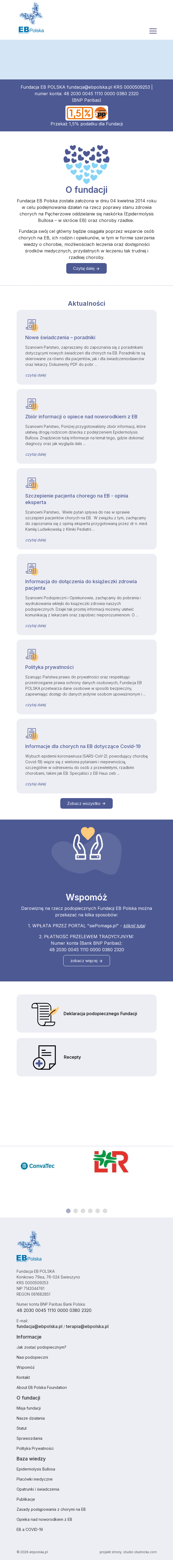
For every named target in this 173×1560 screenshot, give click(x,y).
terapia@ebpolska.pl (87, 1326)
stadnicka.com (145, 1552)
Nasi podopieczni (32, 1357)
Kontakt (23, 1377)
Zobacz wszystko (86, 803)
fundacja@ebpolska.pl (89, 87)
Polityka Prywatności (35, 1448)
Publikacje (26, 1499)
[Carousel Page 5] (97, 1211)
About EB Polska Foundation (42, 1387)
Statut (22, 1428)
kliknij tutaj (134, 925)
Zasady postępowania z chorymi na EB (51, 1509)
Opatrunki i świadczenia (38, 1489)
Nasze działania (31, 1418)
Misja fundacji (29, 1408)
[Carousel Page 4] (90, 1211)
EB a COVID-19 (30, 1529)
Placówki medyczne (35, 1479)
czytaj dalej (35, 375)
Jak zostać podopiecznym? (41, 1347)
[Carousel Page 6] (105, 1211)
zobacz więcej (86, 960)
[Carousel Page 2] (75, 1211)
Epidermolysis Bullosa (36, 1469)
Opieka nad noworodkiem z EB (44, 1519)
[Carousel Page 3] (83, 1211)
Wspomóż (26, 1367)
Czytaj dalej (86, 268)
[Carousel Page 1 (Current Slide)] (68, 1211)
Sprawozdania (29, 1438)
